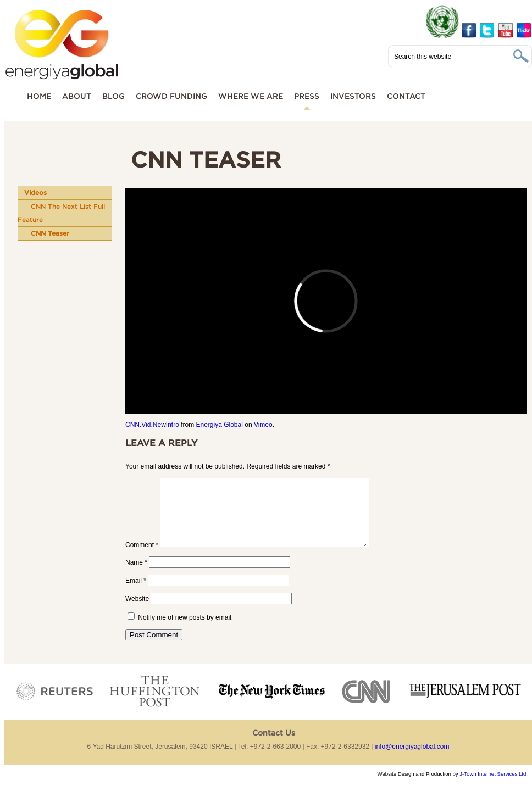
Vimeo (263, 424)
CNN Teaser (50, 233)
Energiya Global (219, 424)
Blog (113, 96)
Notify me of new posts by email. (185, 630)
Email (135, 594)
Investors (353, 96)
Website (137, 612)
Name (136, 576)
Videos (35, 192)
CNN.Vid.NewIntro (152, 424)
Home (39, 96)
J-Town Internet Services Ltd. (493, 787)
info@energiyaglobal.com (412, 760)
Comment (141, 558)
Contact (406, 96)
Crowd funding (171, 96)
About (76, 96)
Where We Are (250, 96)
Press (306, 96)
